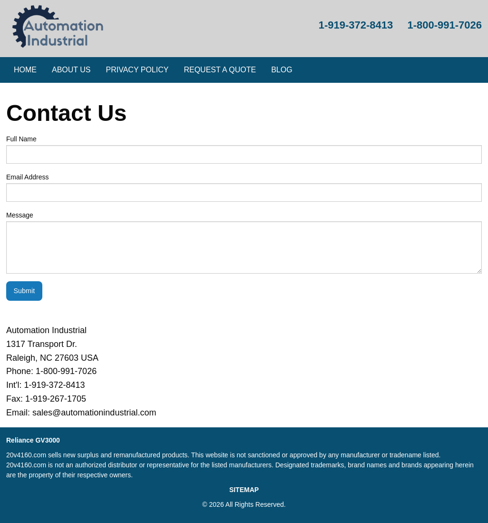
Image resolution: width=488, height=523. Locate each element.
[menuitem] (25, 70)
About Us (71, 70)
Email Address (244, 187)
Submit (24, 291)
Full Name (244, 149)
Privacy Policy (137, 70)
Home (25, 70)
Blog (281, 70)
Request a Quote (220, 70)
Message (244, 242)
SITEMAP (244, 489)
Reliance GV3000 (33, 440)
